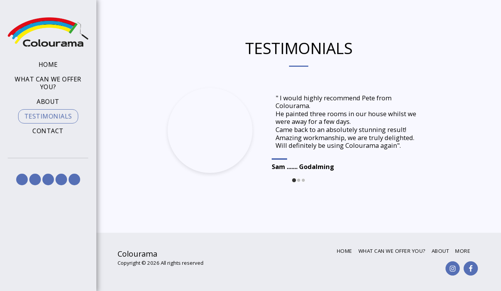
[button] (22, 179)
